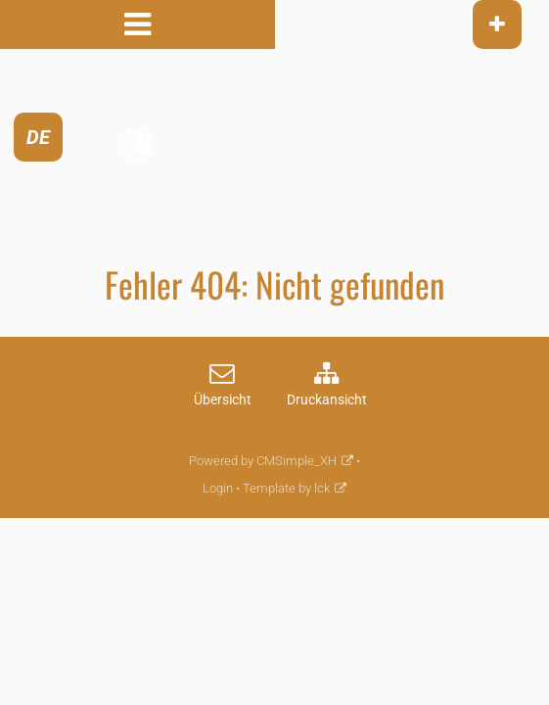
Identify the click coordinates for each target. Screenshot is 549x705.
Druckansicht (327, 400)
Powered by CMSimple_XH (263, 460)
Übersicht (223, 400)
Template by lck (286, 488)
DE (38, 137)
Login (218, 488)
